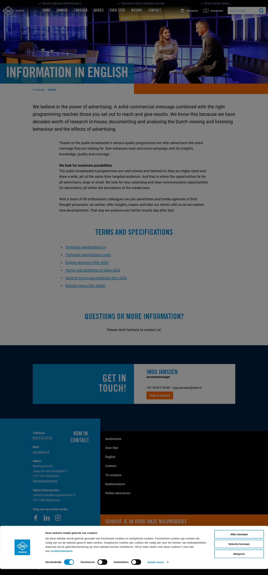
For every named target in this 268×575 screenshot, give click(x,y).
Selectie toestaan (239, 550)
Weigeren (239, 559)
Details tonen (156, 568)
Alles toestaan (239, 540)
